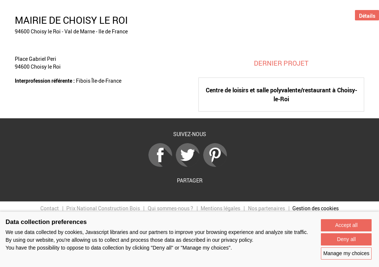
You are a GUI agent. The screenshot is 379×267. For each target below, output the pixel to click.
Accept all (346, 225)
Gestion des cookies (315, 208)
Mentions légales (220, 208)
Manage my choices (346, 253)
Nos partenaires (266, 208)
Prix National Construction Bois (103, 208)
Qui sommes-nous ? (170, 208)
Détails (367, 15)
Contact (49, 208)
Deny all (346, 239)
